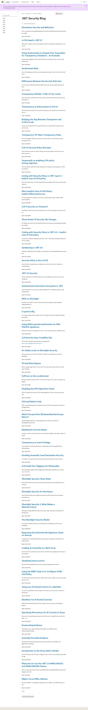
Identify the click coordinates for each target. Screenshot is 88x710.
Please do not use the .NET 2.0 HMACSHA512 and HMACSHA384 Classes (42, 664)
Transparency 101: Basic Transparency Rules (41, 134)
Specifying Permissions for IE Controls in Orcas (43, 612)
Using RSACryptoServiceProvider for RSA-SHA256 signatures (41, 325)
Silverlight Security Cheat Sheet (36, 478)
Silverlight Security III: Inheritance (37, 491)
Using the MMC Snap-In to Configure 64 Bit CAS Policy (42, 572)
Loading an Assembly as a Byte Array (39, 547)
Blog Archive (28, 13)
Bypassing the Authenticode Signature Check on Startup (42, 533)
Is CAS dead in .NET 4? (32, 40)
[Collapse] (17, 12)
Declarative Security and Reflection (38, 27)
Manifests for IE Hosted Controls (37, 599)
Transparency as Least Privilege (36, 442)
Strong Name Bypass (31, 363)
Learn (23, 13)
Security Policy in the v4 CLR (35, 260)
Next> (23, 691)
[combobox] (10, 15)
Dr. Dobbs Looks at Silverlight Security (39, 350)
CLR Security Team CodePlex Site (37, 337)
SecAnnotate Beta (30, 68)
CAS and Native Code (31, 401)
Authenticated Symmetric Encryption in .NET (42, 285)
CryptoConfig (28, 311)
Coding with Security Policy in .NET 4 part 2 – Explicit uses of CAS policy (42, 177)
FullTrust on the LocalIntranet (35, 376)
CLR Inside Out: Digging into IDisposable (40, 466)
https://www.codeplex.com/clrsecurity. (31, 343)
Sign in (84, 2)
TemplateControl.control (33, 560)
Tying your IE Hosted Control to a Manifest (41, 586)
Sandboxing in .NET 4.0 (32, 247)
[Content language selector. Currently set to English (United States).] (8, 708)
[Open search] (81, 2)
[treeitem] (10, 18)
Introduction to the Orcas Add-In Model (40, 650)
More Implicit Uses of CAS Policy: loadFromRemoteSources (37, 192)
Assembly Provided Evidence (35, 637)
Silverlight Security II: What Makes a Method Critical (38, 505)
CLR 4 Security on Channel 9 (35, 206)
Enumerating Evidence (32, 625)
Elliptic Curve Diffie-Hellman (35, 678)
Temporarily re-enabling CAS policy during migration (38, 161)
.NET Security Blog (37, 13)
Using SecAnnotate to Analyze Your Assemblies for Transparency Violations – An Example (43, 54)
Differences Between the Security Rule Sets (41, 81)
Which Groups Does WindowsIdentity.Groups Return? (43, 415)
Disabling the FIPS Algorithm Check (38, 388)
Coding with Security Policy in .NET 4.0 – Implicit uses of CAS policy (44, 233)
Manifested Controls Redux (34, 429)
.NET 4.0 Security (29, 273)
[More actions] (65, 13)
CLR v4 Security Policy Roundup (36, 147)
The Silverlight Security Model (35, 519)
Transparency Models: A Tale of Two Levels (41, 93)
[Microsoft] (3, 2)
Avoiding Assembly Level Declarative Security (43, 455)
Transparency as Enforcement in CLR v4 (40, 106)
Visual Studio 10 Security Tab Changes (39, 219)
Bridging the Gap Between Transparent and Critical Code (41, 120)
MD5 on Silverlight (30, 298)
